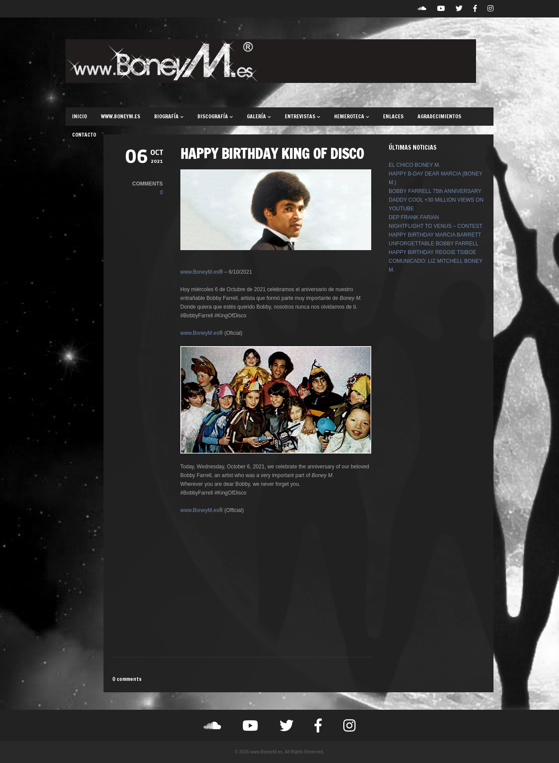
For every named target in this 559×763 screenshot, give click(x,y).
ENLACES (393, 116)
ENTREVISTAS (302, 116)
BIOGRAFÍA (168, 116)
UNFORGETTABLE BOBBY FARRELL (434, 244)
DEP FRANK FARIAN (414, 217)
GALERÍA (259, 116)
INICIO (79, 116)
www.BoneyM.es (199, 272)
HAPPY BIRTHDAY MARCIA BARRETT (435, 235)
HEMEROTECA (351, 116)
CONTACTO (84, 134)
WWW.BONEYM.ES (120, 116)
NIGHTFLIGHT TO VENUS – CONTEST (436, 226)
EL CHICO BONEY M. (414, 165)
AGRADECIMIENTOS (439, 116)
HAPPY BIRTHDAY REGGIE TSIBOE (432, 252)
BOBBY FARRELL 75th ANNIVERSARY (435, 191)
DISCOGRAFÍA (215, 116)
